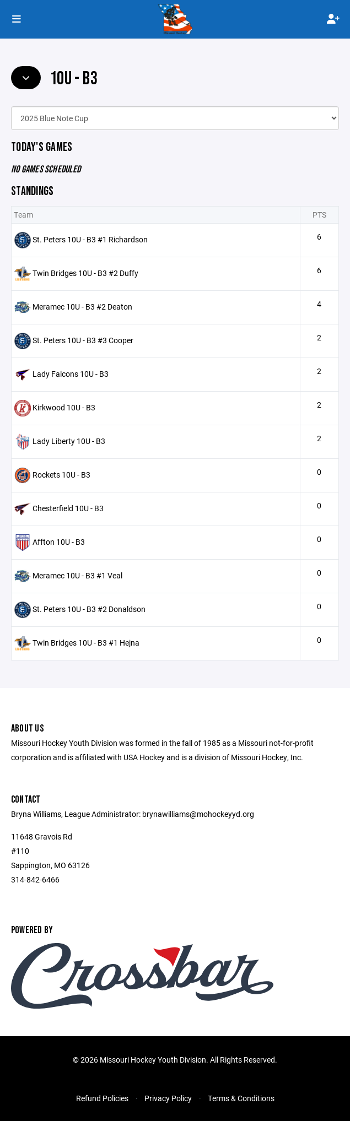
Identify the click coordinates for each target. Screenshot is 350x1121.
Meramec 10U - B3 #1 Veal (77, 575)
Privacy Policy (168, 1098)
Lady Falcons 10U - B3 (71, 374)
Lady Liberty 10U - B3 (69, 441)
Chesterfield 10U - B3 (68, 508)
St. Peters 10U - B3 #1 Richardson (90, 239)
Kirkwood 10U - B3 (64, 407)
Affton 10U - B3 (59, 542)
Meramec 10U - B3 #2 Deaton (82, 306)
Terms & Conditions (241, 1098)
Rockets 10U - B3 (61, 474)
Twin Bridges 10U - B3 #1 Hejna (86, 642)
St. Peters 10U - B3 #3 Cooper (83, 340)
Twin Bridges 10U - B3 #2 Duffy (85, 273)
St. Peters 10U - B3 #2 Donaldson (89, 609)
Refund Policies (102, 1098)
